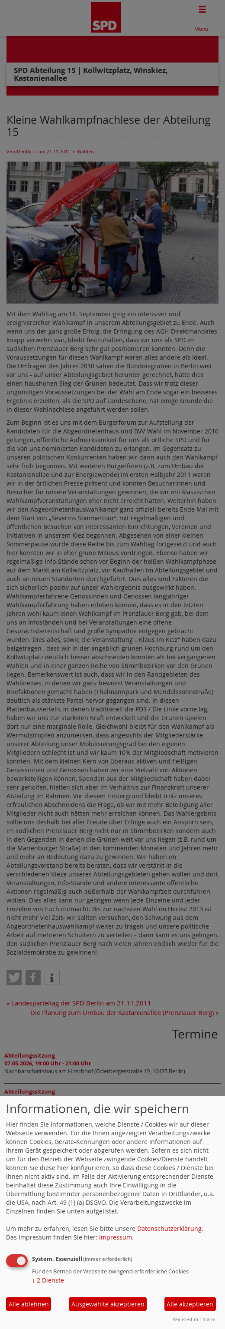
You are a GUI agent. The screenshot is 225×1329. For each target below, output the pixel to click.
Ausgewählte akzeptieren (108, 1304)
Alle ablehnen (29, 1304)
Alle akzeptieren (190, 1304)
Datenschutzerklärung (169, 1228)
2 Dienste (48, 1280)
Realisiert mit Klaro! (193, 1319)
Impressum (115, 1237)
